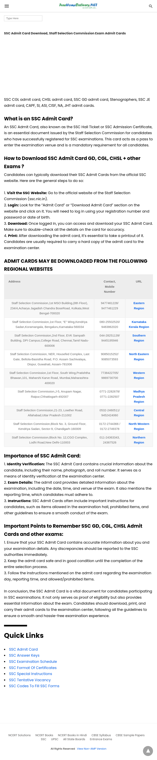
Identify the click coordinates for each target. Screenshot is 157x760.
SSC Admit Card (23, 649)
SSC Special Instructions (30, 673)
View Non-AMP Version (91, 749)
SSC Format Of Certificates (33, 667)
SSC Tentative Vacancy (30, 679)
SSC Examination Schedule (33, 661)
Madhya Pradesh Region (139, 396)
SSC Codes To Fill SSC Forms (34, 685)
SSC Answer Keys (24, 655)
